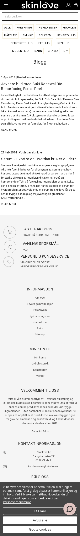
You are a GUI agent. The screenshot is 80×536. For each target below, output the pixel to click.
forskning (24, 27)
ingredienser (47, 27)
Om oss (40, 297)
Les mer (40, 511)
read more (9, 129)
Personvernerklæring (17, 502)
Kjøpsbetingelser (40, 316)
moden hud (20, 50)
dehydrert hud (22, 43)
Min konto (40, 357)
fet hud (44, 43)
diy (66, 50)
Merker (40, 375)
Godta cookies (40, 529)
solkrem (45, 35)
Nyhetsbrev (40, 369)
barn (38, 50)
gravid (53, 50)
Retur (40, 328)
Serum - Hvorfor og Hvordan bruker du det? (38, 159)
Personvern (40, 309)
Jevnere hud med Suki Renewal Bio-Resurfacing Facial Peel (32, 86)
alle (7, 27)
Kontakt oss (40, 322)
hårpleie (10, 35)
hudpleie (69, 27)
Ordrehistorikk (40, 363)
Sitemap (40, 334)
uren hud (63, 43)
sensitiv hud (66, 35)
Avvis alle (40, 520)
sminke (28, 35)
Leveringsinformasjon (40, 303)
